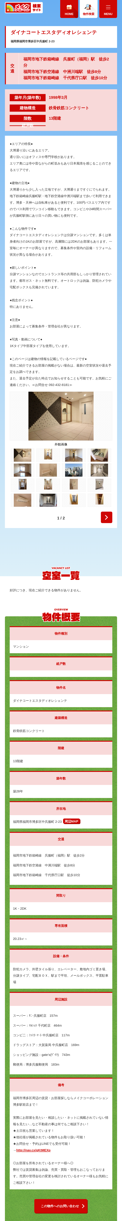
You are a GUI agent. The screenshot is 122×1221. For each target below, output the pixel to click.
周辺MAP (71, 821)
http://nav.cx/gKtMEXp (33, 1150)
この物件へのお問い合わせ (60, 1206)
